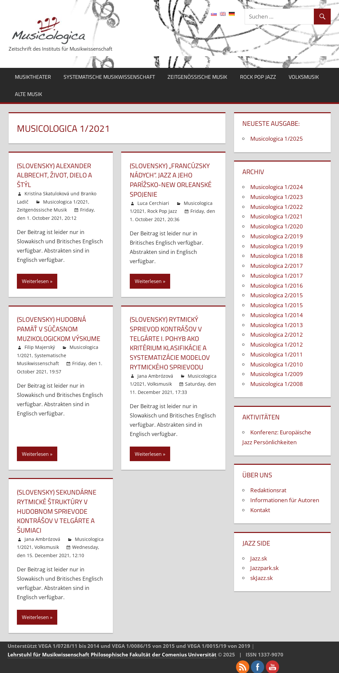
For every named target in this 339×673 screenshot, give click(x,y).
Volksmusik (304, 77)
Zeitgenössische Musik (197, 77)
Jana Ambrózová (155, 373)
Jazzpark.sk (264, 568)
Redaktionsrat (268, 490)
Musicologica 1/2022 (276, 207)
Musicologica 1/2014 (276, 315)
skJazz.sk (261, 578)
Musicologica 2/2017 (276, 265)
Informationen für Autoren (284, 500)
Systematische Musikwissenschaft (109, 77)
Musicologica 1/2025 (276, 138)
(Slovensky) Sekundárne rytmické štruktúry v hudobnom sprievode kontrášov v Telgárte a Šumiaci (56, 508)
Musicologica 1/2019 (276, 246)
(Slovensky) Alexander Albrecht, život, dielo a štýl (54, 175)
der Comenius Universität (184, 650)
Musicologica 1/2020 (276, 226)
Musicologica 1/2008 (276, 384)
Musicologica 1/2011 (276, 354)
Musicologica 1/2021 (65, 201)
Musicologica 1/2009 (276, 374)
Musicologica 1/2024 (276, 187)
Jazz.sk (258, 558)
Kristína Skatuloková (46, 193)
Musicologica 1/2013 (276, 325)
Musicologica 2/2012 (276, 334)
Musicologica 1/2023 (276, 197)
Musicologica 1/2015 (276, 305)
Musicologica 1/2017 (276, 275)
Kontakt (260, 510)
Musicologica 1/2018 (276, 256)
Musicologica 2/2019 (276, 236)
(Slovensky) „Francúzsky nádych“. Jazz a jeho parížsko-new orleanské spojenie (171, 180)
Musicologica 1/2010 (276, 364)
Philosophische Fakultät (121, 650)
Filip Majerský (39, 345)
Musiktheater (33, 77)
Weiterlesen (35, 280)
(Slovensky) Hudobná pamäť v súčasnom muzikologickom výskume (58, 327)
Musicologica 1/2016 (276, 285)
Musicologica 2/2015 (276, 295)
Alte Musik (28, 94)
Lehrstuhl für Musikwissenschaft (48, 650)
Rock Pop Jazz (258, 77)
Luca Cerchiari (153, 202)
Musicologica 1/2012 (276, 344)
